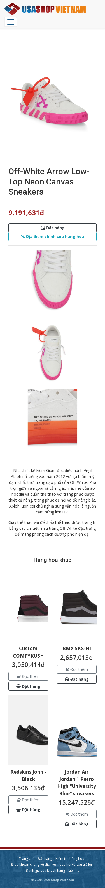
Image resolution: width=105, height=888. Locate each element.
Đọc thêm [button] (28, 676)
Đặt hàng (45, 858)
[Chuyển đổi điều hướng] (10, 22)
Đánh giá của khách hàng (45, 870)
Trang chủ (26, 858)
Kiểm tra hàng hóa (69, 858)
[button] (52, 227)
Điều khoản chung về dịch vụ (33, 864)
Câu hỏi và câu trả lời (75, 864)
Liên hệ (74, 870)
